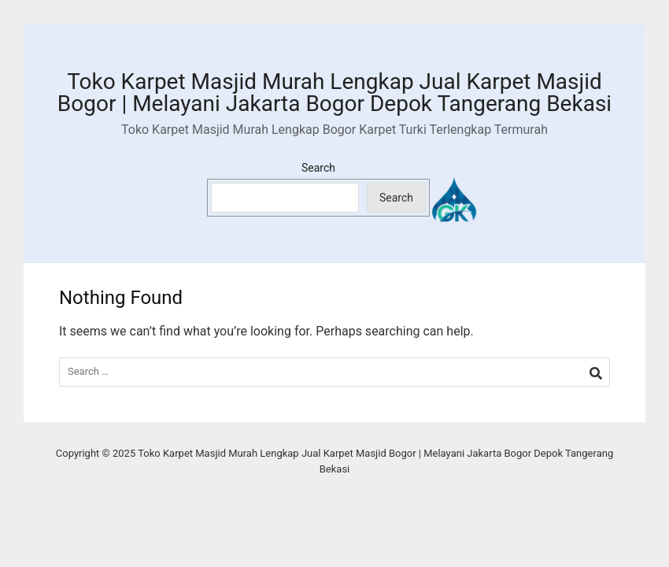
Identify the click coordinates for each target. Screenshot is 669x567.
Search (318, 167)
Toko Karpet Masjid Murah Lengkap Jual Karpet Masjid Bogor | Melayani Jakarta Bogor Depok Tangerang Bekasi (334, 93)
